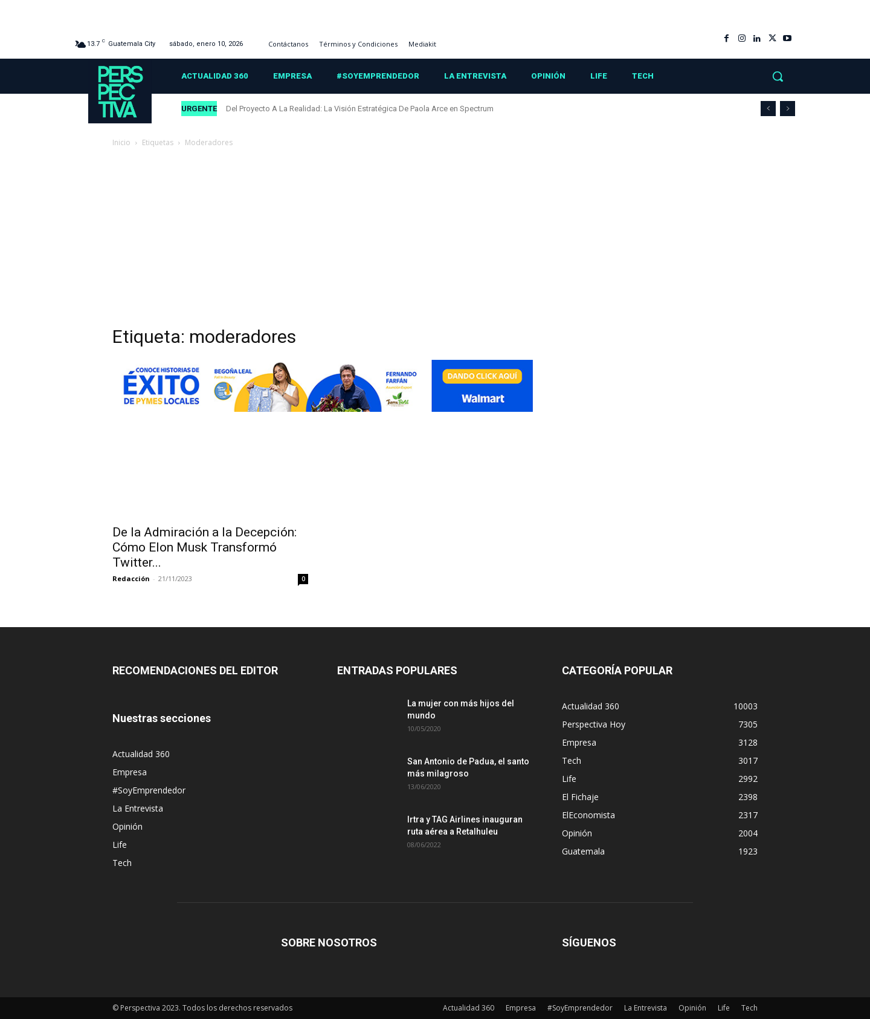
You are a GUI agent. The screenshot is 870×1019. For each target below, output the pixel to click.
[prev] (768, 108)
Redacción (131, 578)
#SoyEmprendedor (148, 790)
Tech (122, 862)
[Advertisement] (435, 240)
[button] (777, 76)
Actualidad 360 (141, 754)
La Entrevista (137, 808)
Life (119, 844)
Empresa (129, 772)
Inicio (121, 142)
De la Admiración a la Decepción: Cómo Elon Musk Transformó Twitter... (204, 547)
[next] (787, 108)
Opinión (127, 826)
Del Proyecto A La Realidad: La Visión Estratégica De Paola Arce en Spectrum (360, 108)
